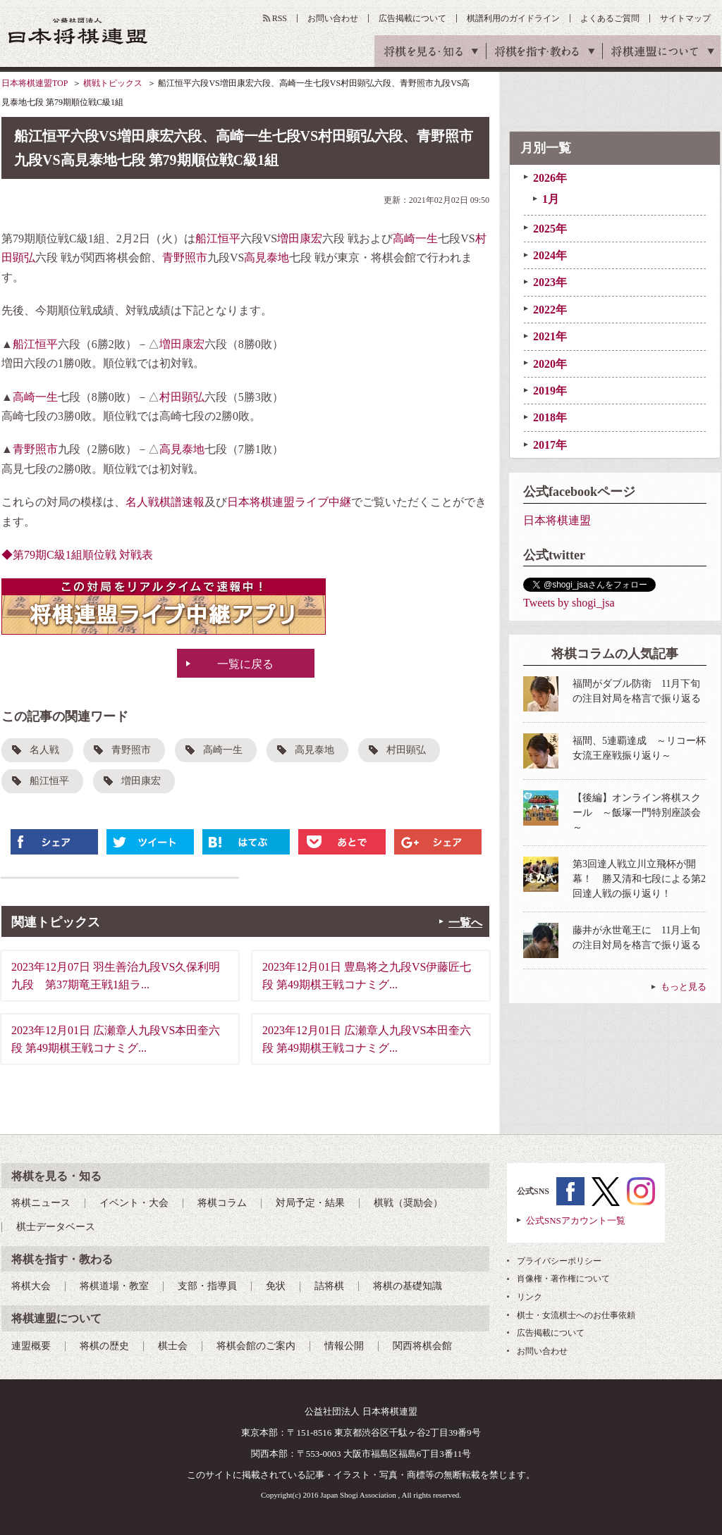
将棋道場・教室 (114, 1286)
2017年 (550, 445)
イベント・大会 (134, 1203)
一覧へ (465, 922)
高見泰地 (266, 257)
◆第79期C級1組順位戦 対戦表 (77, 555)
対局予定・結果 (310, 1203)
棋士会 (173, 1346)
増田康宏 (299, 238)
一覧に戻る (245, 664)
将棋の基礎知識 (407, 1286)
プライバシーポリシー (559, 1261)
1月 (550, 199)
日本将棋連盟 (557, 520)
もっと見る (683, 986)
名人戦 (44, 750)
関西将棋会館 (422, 1346)
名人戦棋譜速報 (165, 502)
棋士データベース (55, 1227)
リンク (529, 1297)
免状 (276, 1286)
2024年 (550, 255)
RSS (279, 18)
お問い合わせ (332, 18)
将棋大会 (31, 1286)
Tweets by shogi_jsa (569, 603)
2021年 (550, 336)
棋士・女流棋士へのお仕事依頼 (576, 1315)
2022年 (550, 310)
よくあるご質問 (610, 18)
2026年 (550, 178)
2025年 (550, 229)
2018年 (550, 417)
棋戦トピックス (112, 83)
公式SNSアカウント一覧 (575, 1220)
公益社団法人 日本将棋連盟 (78, 30)
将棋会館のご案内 (255, 1346)
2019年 (550, 391)
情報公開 (344, 1346)
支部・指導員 (207, 1286)
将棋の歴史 (104, 1346)
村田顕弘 (181, 397)
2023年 (550, 282)
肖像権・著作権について (563, 1279)
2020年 (550, 364)
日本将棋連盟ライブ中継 (289, 502)
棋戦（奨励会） (408, 1203)
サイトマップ (685, 18)
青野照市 (184, 257)
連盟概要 (31, 1346)
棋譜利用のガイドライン (513, 18)
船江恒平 (217, 238)
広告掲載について (412, 18)
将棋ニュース (41, 1203)
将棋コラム (222, 1203)
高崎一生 (415, 238)
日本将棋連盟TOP (34, 83)
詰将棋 (329, 1286)
